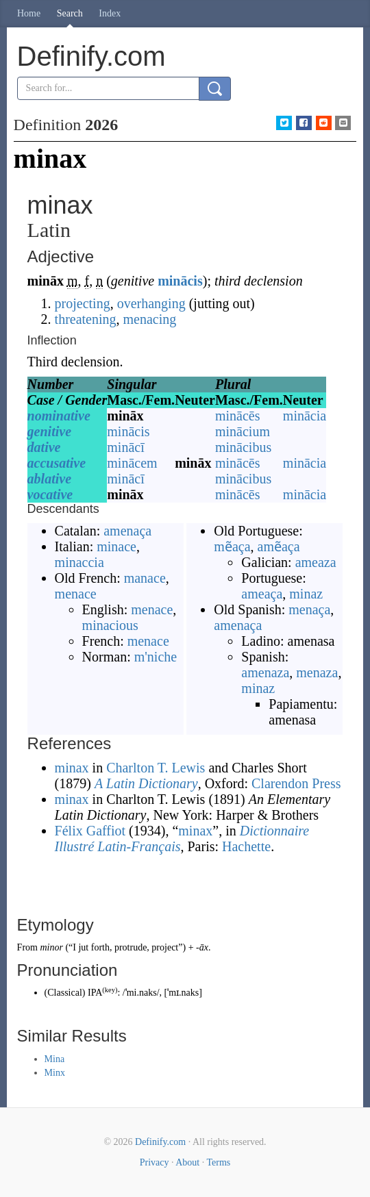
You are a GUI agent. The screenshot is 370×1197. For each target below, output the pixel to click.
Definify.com (160, 1142)
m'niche (155, 656)
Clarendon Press (296, 783)
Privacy (154, 1162)
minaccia (79, 562)
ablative (49, 478)
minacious (110, 625)
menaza (317, 672)
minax (72, 767)
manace (145, 577)
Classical (64, 992)
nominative (58, 415)
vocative (50, 494)
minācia (304, 415)
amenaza (265, 672)
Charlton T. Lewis (155, 767)
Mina (55, 1059)
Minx (55, 1073)
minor (51, 947)
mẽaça (232, 546)
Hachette (246, 846)
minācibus (243, 447)
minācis (180, 280)
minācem (132, 462)
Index (110, 13)
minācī (125, 447)
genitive (49, 431)
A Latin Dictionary (146, 783)
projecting (82, 303)
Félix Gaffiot (90, 830)
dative (44, 447)
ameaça (261, 593)
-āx (202, 947)
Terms (218, 1162)
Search (70, 13)
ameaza (315, 562)
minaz (306, 593)
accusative (56, 462)
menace (76, 593)
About (187, 1162)
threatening (85, 319)
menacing (150, 319)
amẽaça (279, 546)
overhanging (151, 303)
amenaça (127, 530)
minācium (242, 431)
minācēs (237, 415)
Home (28, 13)
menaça (309, 609)
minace (116, 546)
